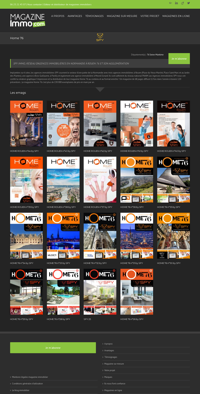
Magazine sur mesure (114, 363)
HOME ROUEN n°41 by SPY (134, 151)
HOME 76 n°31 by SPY (131, 263)
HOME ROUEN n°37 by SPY (98, 207)
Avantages (109, 350)
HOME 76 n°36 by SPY (132, 207)
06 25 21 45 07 (18, 4)
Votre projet (109, 370)
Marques (108, 377)
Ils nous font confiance (114, 383)
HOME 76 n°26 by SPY (131, 319)
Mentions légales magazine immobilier (30, 377)
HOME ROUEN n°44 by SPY (24, 151)
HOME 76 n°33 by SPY (58, 263)
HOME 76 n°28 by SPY (58, 319)
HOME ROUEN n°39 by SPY (24, 207)
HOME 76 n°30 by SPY (169, 263)
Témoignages (110, 357)
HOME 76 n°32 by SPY (95, 263)
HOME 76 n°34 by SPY (21, 263)
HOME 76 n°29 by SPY (21, 319)
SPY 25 (87, 319)
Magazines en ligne (113, 390)
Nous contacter (34, 4)
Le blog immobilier (20, 390)
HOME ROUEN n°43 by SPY (61, 151)
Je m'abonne (179, 58)
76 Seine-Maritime (155, 54)
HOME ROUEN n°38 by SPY (61, 207)
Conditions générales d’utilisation (27, 383)
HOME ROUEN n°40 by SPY (171, 151)
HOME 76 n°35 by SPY (168, 207)
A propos (108, 343)
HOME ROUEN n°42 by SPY (98, 151)
